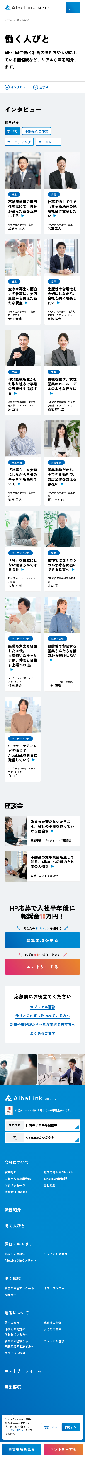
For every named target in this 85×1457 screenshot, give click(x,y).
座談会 (40, 87)
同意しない (50, 1427)
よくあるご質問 (42, 1033)
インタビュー (17, 87)
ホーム (9, 19)
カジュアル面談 (42, 1006)
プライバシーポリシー (18, 1428)
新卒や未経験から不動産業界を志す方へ (42, 1024)
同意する (70, 1427)
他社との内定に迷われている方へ (42, 1015)
